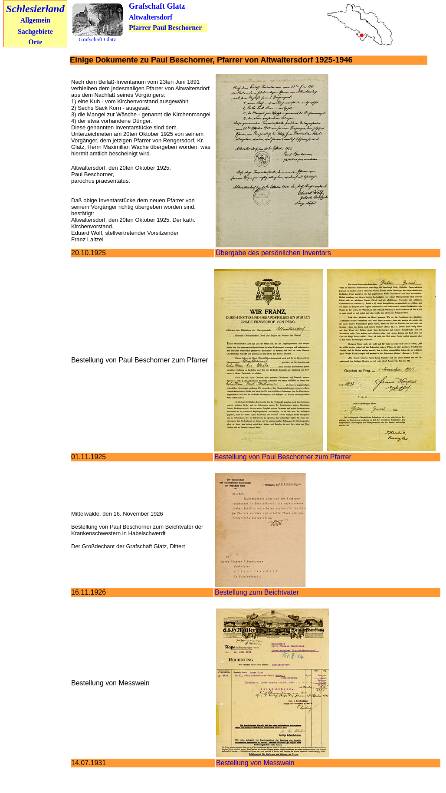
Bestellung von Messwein (255, 763)
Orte (35, 42)
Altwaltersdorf (150, 17)
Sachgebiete (35, 31)
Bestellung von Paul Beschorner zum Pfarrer (282, 457)
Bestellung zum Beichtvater (257, 592)
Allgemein (35, 20)
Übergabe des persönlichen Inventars (273, 253)
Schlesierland (35, 8)
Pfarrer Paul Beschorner (165, 27)
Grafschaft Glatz (157, 6)
